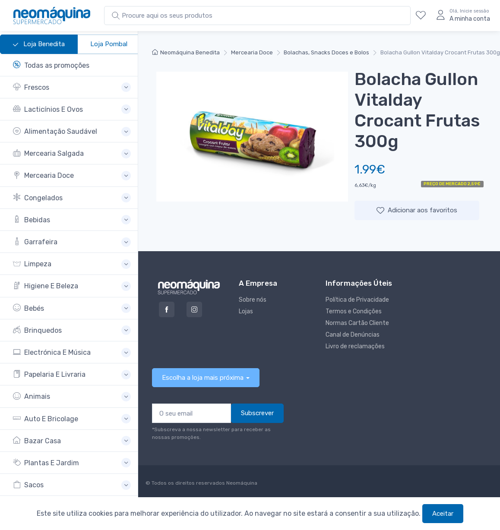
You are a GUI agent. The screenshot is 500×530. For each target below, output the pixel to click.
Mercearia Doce (252, 52)
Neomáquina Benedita (186, 52)
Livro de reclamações (355, 346)
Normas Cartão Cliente (357, 323)
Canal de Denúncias (353, 334)
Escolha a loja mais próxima (203, 378)
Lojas (246, 311)
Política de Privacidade (357, 299)
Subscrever (257, 413)
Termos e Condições (354, 311)
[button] (72, 87)
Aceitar (442, 513)
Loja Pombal (108, 44)
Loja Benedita (39, 44)
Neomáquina (241, 483)
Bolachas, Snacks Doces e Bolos (326, 52)
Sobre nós (252, 299)
